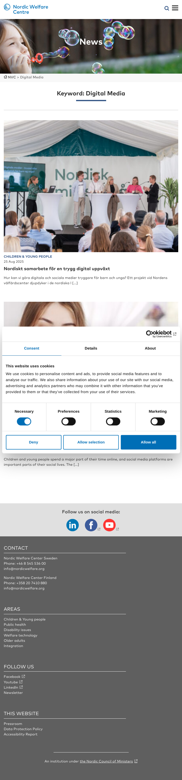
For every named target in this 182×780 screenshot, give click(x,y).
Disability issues (17, 630)
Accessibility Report (21, 734)
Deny (33, 442)
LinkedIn (11, 687)
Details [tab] (91, 348)
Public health (15, 624)
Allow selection (91, 442)
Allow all (148, 442)
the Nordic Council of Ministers (106, 761)
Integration (13, 646)
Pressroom (13, 723)
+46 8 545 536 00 (31, 563)
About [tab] (150, 348)
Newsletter (13, 692)
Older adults (14, 640)
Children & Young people (25, 619)
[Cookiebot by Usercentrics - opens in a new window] (154, 334)
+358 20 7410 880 (31, 583)
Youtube (11, 682)
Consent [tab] (31, 348)
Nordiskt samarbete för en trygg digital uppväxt (57, 268)
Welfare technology (21, 635)
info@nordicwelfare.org (24, 568)
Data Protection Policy (23, 729)
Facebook (12, 676)
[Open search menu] (166, 9)
